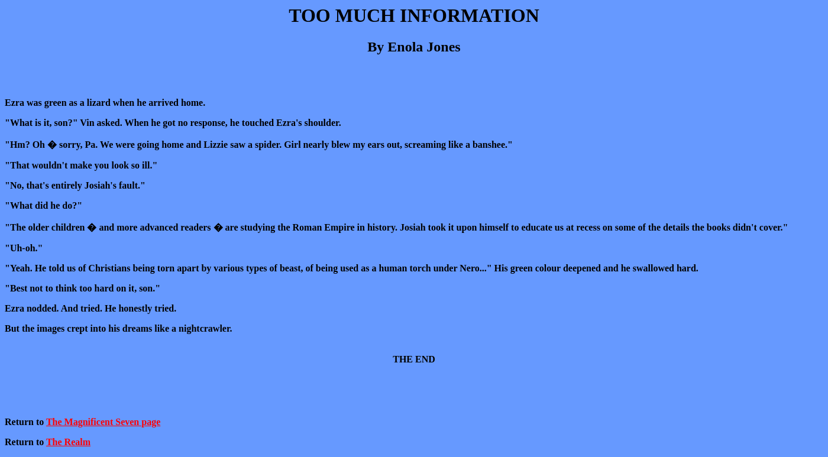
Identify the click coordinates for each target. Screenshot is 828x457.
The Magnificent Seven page (103, 422)
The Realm (68, 442)
